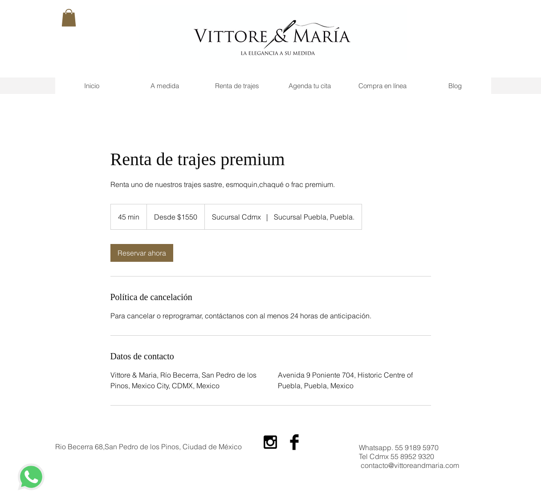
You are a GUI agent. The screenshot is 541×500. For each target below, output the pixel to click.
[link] (141, 253)
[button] (68, 17)
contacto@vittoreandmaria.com (410, 465)
